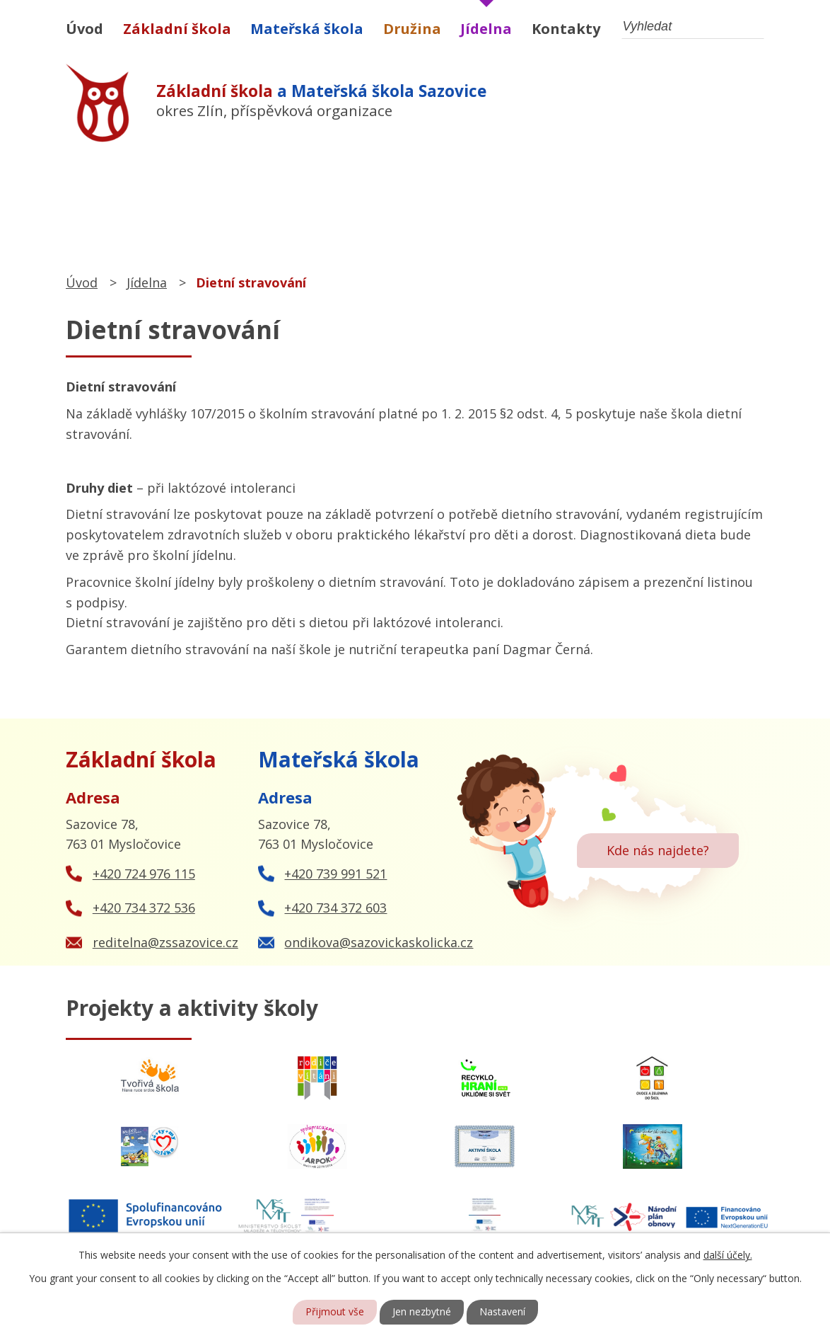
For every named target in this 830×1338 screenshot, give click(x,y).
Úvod (84, 28)
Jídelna (486, 28)
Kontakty (566, 28)
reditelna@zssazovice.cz (165, 942)
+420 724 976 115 (144, 873)
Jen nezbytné (421, 1312)
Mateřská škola (306, 28)
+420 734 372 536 (144, 907)
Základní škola (177, 28)
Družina (412, 28)
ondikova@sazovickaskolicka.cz (378, 942)
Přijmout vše (334, 1312)
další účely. (727, 1255)
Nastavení (502, 1312)
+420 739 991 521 (335, 873)
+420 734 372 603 (335, 907)
